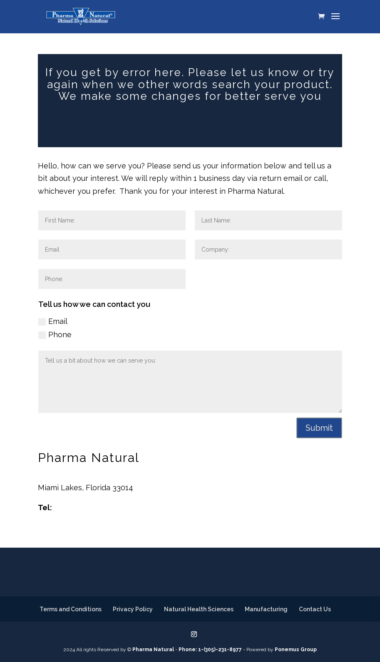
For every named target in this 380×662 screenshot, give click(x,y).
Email (52, 321)
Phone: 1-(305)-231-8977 (210, 649)
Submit (319, 428)
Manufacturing (266, 609)
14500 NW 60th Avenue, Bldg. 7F (96, 474)
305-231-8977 (78, 507)
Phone (55, 334)
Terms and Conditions (71, 609)
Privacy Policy (133, 609)
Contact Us (315, 609)
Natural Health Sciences (198, 609)
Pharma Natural (153, 649)
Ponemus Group (296, 649)
